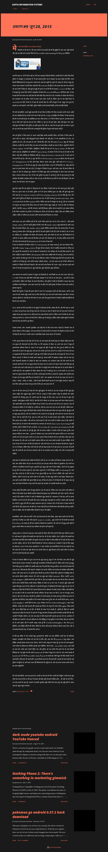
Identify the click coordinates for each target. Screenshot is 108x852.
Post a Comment (23, 840)
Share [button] (85, 46)
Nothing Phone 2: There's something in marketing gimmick (39, 775)
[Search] (88, 5)
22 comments (22, 763)
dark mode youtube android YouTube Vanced (34, 736)
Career (14, 9)
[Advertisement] (40, 707)
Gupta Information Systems (27, 4)
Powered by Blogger (54, 847)
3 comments (22, 801)
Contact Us (24, 9)
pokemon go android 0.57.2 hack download (38, 814)
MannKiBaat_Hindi (88, 56)
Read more (64, 763)
